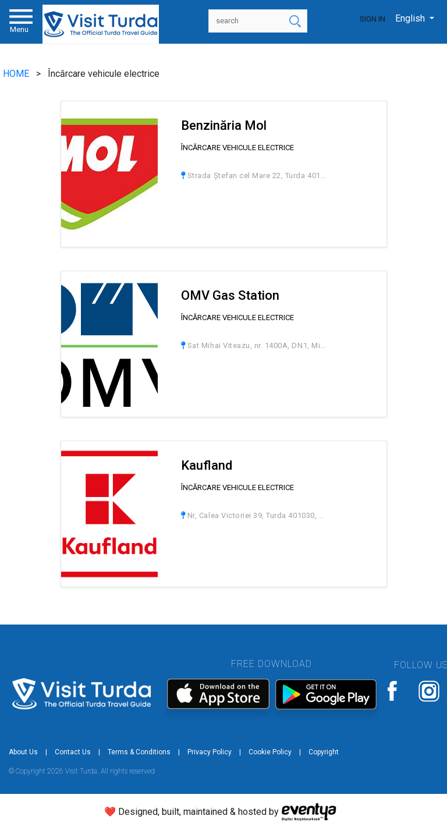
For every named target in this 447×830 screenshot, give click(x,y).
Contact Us (73, 752)
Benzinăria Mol (224, 125)
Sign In (372, 19)
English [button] (411, 18)
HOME (17, 73)
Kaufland (206, 465)
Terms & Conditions (139, 752)
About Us (23, 752)
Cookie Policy (270, 752)
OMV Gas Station (230, 295)
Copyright (323, 752)
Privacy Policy (209, 752)
